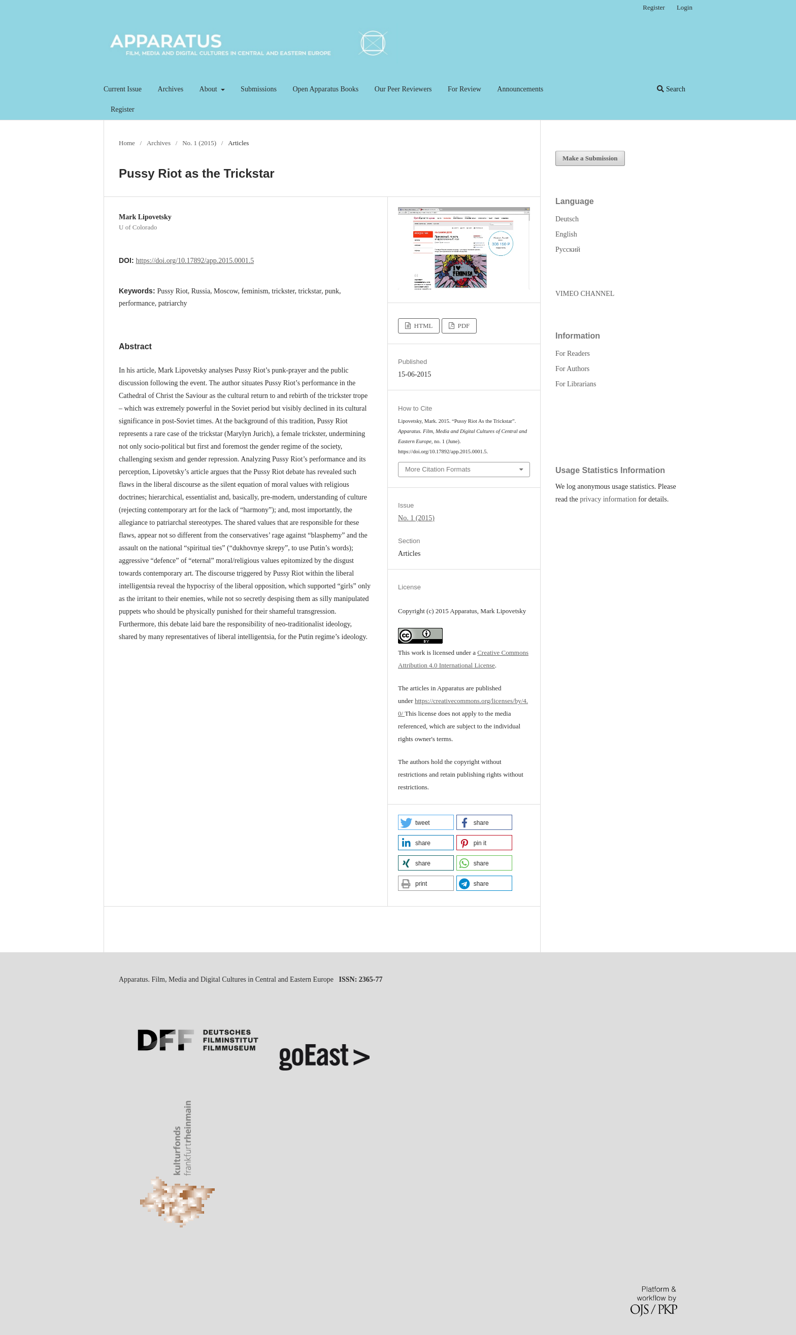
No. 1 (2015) (199, 143)
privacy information (608, 499)
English (566, 234)
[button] (426, 822)
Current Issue (123, 89)
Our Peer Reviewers (403, 89)
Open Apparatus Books (325, 89)
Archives (171, 89)
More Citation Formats (438, 469)
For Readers (572, 353)
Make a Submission (590, 158)
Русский (567, 249)
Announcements (520, 89)
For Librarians (575, 384)
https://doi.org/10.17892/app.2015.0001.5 (195, 260)
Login (684, 7)
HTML (422, 325)
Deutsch (567, 219)
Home (127, 143)
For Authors (572, 369)
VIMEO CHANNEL (584, 293)
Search (671, 89)
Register (123, 109)
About (209, 89)
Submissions (259, 89)
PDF (463, 325)
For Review (464, 89)
